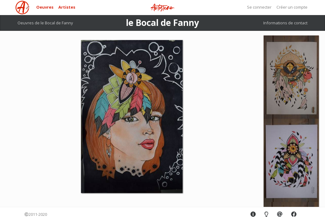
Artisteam (162, 8)
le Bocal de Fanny (162, 22)
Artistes (66, 7)
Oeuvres (44, 7)
